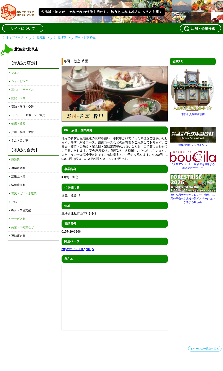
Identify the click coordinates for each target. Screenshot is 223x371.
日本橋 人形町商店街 (193, 113)
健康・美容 (18, 123)
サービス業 (18, 218)
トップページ (14, 37)
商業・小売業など (22, 227)
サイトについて (23, 28)
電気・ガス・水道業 (24, 193)
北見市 (62, 37)
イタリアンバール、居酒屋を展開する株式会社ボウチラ (193, 164)
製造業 (15, 159)
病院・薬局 (18, 98)
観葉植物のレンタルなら (193, 143)
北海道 (41, 37)
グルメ (15, 72)
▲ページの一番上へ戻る (204, 348)
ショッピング (19, 81)
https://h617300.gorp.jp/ (78, 249)
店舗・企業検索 (200, 28)
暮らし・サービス (22, 89)
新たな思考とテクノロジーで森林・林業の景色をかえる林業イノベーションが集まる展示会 (193, 197)
